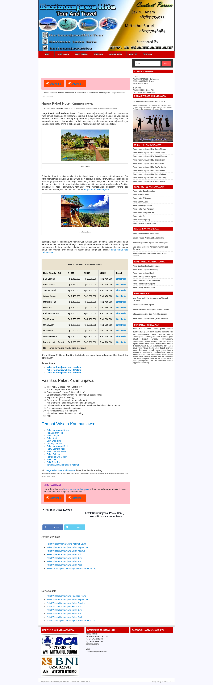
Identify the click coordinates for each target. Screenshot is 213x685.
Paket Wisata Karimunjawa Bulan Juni (64, 558)
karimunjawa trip (158, 341)
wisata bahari (156, 344)
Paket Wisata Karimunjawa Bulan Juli (64, 554)
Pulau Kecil (52, 438)
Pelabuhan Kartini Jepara (143, 305)
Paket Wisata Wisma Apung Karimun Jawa (66, 544)
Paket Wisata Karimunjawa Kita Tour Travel (66, 596)
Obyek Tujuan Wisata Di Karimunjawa (148, 238)
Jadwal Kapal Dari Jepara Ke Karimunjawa (150, 242)
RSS (171, 682)
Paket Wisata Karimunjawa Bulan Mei (64, 561)
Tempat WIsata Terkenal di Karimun (63, 465)
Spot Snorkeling (54, 441)
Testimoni (147, 54)
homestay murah (56, 93)
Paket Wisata (63, 54)
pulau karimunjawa (155, 346)
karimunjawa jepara (141, 341)
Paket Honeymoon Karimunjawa (146, 280)
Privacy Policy (156, 682)
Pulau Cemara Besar (56, 451)
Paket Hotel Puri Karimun (143, 209)
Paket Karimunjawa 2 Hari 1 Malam (64, 367)
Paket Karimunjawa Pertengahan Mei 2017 (150, 318)
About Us (133, 54)
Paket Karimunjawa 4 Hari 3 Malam (64, 372)
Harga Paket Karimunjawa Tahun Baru (149, 101)
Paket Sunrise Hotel (141, 195)
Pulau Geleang (53, 454)
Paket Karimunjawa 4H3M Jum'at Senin (149, 167)
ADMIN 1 (53, 83)
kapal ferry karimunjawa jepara (154, 354)
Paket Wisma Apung (141, 220)
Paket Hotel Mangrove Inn (143, 213)
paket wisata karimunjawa (98, 93)
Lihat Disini (121, 279)
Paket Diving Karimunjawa (144, 287)
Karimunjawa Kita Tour (61, 682)
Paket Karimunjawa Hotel (143, 273)
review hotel (167, 332)
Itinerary (98, 54)
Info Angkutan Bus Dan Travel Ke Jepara (150, 314)
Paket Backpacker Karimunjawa (146, 233)
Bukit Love (51, 459)
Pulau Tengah (53, 435)
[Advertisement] (95, 65)
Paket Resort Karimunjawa (144, 284)
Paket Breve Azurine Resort (144, 223)
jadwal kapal (144, 344)
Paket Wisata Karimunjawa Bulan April (64, 565)
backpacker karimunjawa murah (158, 352)
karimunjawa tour (152, 337)
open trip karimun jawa (145, 329)
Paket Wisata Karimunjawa (76, 489)
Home (46, 54)
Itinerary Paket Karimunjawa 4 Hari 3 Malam (151, 309)
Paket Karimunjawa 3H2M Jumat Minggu (150, 156)
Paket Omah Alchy (140, 202)
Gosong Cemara (54, 443)
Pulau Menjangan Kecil (57, 446)
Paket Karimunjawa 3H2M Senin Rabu (148, 163)
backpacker (154, 348)
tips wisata (143, 348)
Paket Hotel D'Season (142, 198)
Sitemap (165, 682)
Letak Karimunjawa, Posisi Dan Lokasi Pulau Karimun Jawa (105, 513)
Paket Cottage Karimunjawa (144, 277)
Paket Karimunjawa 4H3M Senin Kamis (149, 171)
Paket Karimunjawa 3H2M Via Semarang (149, 178)
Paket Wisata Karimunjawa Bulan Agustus (66, 551)
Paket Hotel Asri (139, 216)
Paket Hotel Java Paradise (144, 191)
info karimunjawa (141, 334)
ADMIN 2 (75, 83)
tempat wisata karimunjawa (96, 189)
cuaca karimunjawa (141, 358)
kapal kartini (155, 358)
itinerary (136, 354)
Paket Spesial (81, 54)
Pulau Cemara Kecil (56, 449)
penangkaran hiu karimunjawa (152, 360)
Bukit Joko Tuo (53, 462)
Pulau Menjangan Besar (58, 430)
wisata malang (143, 363)
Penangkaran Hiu (55, 433)
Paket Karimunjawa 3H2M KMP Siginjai (149, 181)
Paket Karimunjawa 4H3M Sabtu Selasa (149, 174)
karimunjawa (138, 337)
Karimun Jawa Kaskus (59, 509)
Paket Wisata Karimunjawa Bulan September (67, 547)
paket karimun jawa (152, 332)
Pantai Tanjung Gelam (57, 457)
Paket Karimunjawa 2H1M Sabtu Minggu (149, 149)
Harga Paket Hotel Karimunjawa (60, 470)
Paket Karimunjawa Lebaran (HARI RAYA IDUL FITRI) (71, 568)
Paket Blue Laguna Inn (142, 205)
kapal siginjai (144, 356)
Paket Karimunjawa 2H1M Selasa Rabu (149, 153)
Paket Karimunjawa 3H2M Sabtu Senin (149, 160)
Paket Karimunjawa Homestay (145, 270)
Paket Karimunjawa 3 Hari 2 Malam (64, 370)
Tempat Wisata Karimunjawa (68, 424)
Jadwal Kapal (115, 54)
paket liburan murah (162, 334)
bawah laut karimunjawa (162, 356)
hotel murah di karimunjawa (76, 93)
